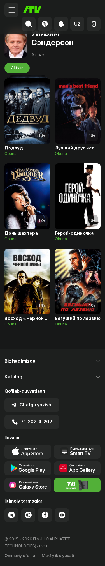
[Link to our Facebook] (45, 515)
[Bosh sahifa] (32, 10)
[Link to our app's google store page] (27, 468)
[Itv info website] (77, 485)
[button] (77, 24)
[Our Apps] (77, 452)
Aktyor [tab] (17, 68)
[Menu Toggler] (11, 10)
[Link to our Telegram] (11, 515)
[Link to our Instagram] (28, 515)
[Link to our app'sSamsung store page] (27, 485)
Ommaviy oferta (19, 555)
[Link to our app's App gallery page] (77, 468)
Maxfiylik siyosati (58, 555)
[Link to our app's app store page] (27, 452)
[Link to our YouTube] (62, 515)
